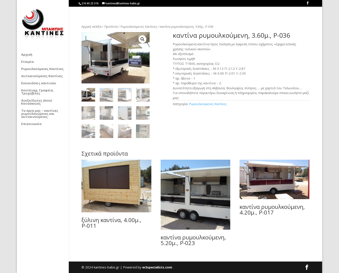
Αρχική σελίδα (91, 26)
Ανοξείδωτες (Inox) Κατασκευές (36, 102)
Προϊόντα (111, 26)
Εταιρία (27, 62)
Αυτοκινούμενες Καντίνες (42, 76)
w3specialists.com (157, 267)
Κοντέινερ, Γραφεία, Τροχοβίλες (37, 92)
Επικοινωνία (31, 124)
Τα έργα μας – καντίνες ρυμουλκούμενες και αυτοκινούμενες (39, 114)
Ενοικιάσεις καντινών (38, 83)
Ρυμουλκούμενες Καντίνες (42, 69)
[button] (142, 39)
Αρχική (26, 55)
